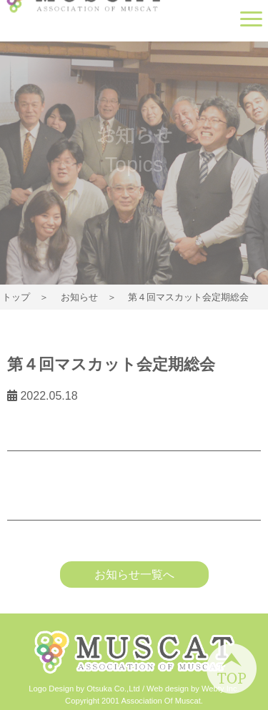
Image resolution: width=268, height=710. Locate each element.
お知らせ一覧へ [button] (134, 574)
